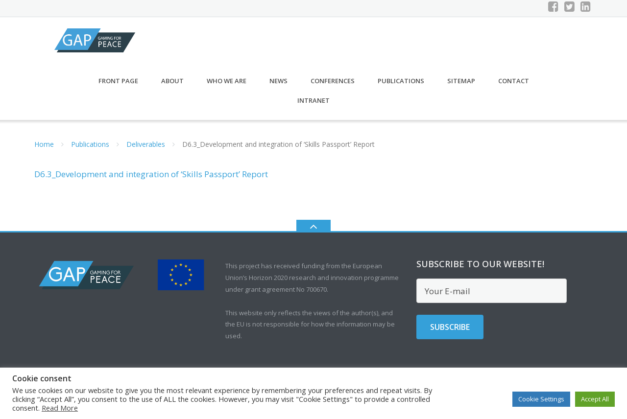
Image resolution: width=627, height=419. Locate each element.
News (278, 86)
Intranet (313, 105)
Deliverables (145, 149)
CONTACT (513, 86)
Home (44, 149)
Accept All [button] (595, 399)
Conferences (333, 86)
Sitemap (461, 86)
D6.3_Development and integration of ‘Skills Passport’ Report (151, 180)
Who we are (226, 86)
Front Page (118, 86)
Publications (401, 86)
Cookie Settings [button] (541, 399)
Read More (60, 407)
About (172, 86)
